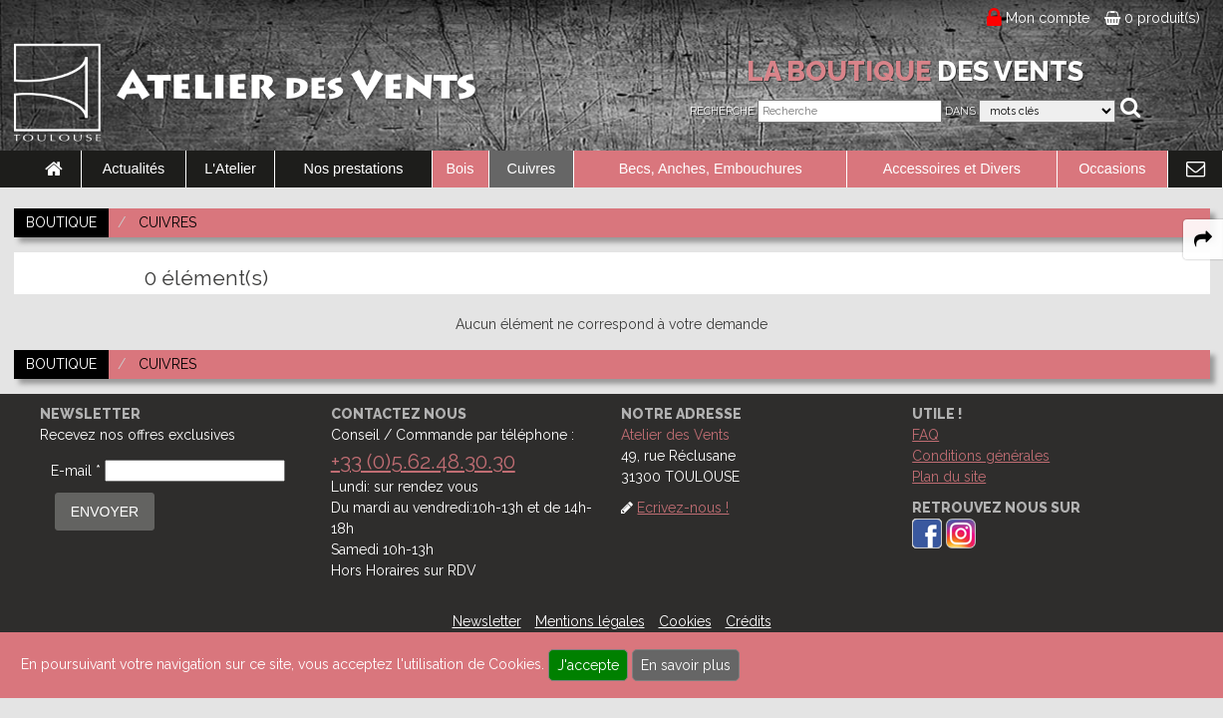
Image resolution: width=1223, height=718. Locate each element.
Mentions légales (590, 621)
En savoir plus (686, 665)
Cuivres (531, 169)
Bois (460, 169)
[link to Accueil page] (54, 169)
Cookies (685, 621)
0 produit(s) (1152, 18)
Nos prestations (354, 169)
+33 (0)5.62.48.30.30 (423, 461)
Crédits (748, 621)
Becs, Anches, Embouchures (710, 169)
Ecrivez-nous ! (683, 508)
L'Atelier (230, 169)
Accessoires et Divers (952, 169)
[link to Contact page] (1195, 169)
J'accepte (588, 665)
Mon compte (1048, 18)
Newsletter (487, 621)
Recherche (722, 111)
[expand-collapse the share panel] (1203, 239)
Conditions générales (981, 456)
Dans (960, 111)
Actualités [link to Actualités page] (133, 169)
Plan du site (949, 477)
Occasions (1111, 169)
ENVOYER (105, 512)
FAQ (925, 435)
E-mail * (76, 471)
